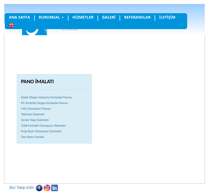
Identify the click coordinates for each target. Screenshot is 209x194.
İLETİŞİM (167, 17)
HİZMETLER (82, 17)
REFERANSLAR (137, 17)
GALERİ (109, 17)
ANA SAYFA (19, 17)
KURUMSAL (51, 17)
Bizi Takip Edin (21, 187)
